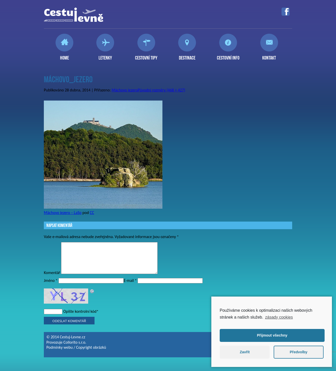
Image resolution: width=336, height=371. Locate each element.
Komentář (52, 278)
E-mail (130, 286)
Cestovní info (228, 55)
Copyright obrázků (91, 353)
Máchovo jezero (125, 90)
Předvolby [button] (298, 352)
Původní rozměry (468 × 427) (161, 90)
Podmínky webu (59, 353)
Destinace (187, 55)
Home (64, 55)
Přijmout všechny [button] (272, 335)
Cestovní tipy (146, 55)
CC (92, 212)
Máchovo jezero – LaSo (63, 212)
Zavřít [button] (245, 352)
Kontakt (269, 55)
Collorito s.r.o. (74, 348)
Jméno (51, 286)
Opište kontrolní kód (80, 317)
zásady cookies (279, 317)
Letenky (105, 55)
